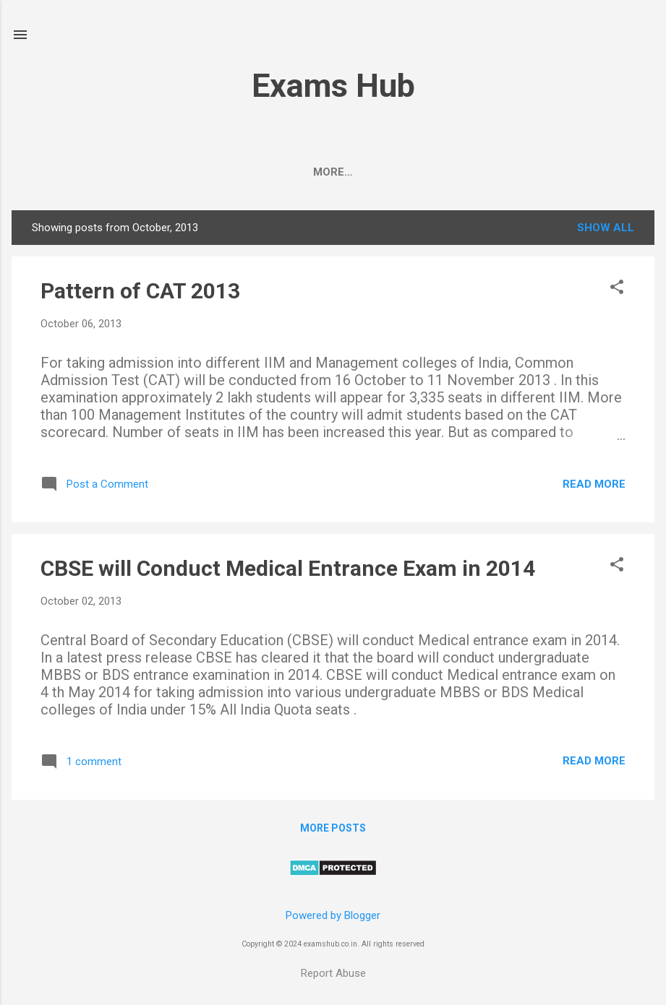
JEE (178, 171)
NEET (128, 171)
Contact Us (571, 171)
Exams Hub (333, 85)
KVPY (496, 171)
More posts (333, 831)
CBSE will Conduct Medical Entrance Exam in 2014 (287, 571)
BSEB (284, 171)
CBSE (73, 171)
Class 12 (350, 171)
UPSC (229, 171)
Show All (605, 230)
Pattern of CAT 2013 (140, 293)
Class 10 (429, 171)
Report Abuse (333, 973)
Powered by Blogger (333, 915)
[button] (617, 291)
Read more (594, 486)
